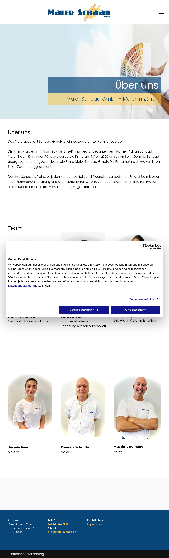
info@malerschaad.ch (62, 532)
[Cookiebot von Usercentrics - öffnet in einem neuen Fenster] (145, 246)
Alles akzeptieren (135, 309)
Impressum (94, 524)
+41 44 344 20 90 (58, 524)
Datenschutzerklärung (23, 285)
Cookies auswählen (141, 299)
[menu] (161, 12)
